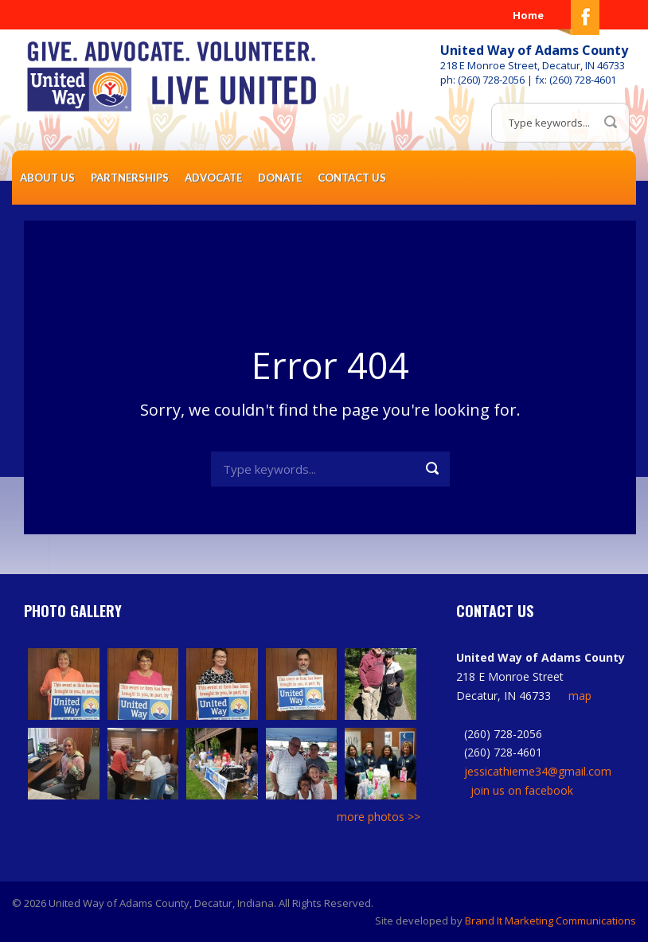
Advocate (213, 177)
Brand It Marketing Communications (550, 920)
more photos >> (378, 816)
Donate (280, 177)
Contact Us (352, 177)
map (579, 695)
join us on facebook (521, 790)
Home (528, 15)
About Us (47, 177)
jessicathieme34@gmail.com (537, 771)
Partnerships (130, 177)
